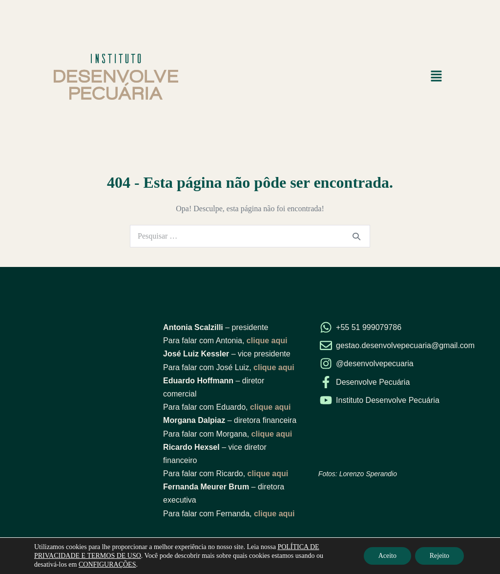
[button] (436, 77)
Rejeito (439, 555)
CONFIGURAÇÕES (107, 564)
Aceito (387, 555)
